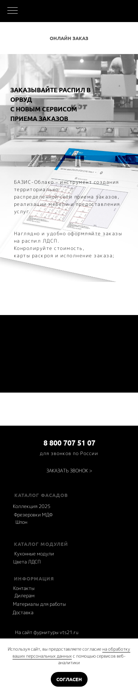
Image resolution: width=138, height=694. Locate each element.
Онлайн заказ (69, 38)
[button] (69, 470)
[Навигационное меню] (12, 11)
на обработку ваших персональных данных (72, 652)
